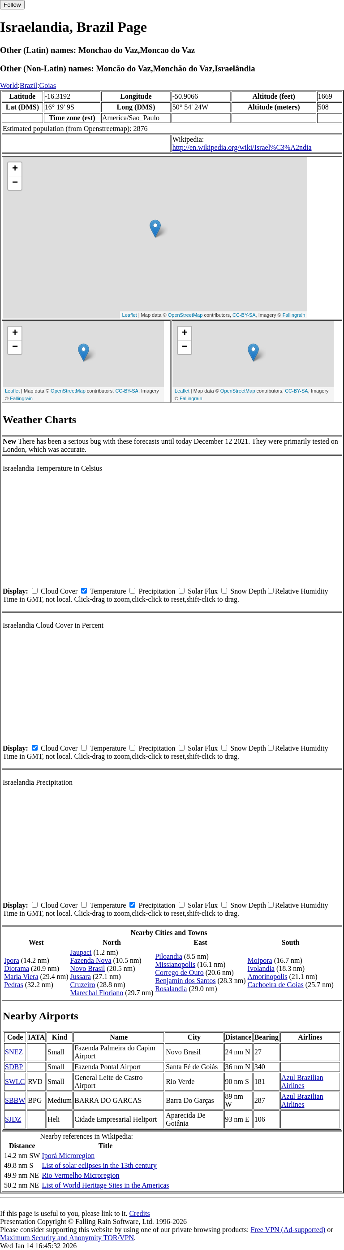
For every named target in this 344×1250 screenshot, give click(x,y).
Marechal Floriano (97, 993)
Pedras (13, 984)
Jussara (80, 976)
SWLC (15, 1081)
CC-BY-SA (244, 315)
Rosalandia (171, 988)
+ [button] (15, 169)
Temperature (108, 591)
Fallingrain (294, 315)
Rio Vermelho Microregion (80, 1175)
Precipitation (156, 591)
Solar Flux (203, 591)
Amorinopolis (268, 976)
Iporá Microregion (68, 1155)
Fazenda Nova (91, 960)
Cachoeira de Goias (276, 984)
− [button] (15, 183)
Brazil (28, 85)
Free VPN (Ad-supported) (287, 1229)
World (9, 85)
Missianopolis (175, 964)
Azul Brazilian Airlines (302, 1081)
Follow (12, 4)
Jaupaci (81, 952)
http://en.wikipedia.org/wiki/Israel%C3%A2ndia (242, 147)
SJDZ (13, 1119)
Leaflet (129, 315)
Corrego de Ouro (179, 972)
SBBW (15, 1100)
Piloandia (168, 956)
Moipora (260, 960)
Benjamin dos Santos (185, 980)
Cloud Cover (59, 591)
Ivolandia (261, 968)
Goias (47, 85)
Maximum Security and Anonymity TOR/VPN (67, 1237)
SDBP (14, 1067)
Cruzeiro (82, 984)
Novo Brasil (87, 968)
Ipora (11, 960)
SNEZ (14, 1052)
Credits (139, 1213)
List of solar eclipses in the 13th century (99, 1165)
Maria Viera (21, 976)
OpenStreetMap (185, 315)
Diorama (16, 968)
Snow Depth (248, 591)
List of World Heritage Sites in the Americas (105, 1185)
